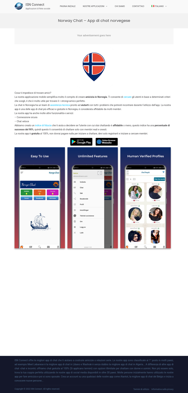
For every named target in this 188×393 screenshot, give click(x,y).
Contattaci (138, 6)
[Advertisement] (94, 36)
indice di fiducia (43, 125)
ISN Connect (35, 5)
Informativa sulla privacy (162, 389)
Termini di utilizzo (141, 389)
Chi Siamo (120, 6)
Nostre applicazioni (93, 6)
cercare (128, 97)
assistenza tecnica (60, 105)
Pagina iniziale (67, 6)
